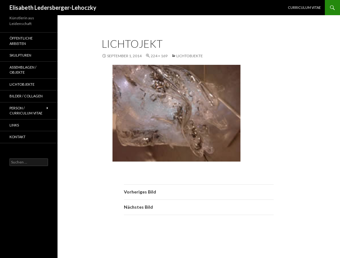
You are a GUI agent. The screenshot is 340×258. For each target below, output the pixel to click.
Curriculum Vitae (304, 7)
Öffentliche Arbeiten (21, 41)
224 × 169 (159, 55)
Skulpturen (20, 55)
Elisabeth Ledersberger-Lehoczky (52, 7)
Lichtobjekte (189, 55)
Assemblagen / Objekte (22, 70)
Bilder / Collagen (26, 96)
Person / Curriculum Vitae (25, 110)
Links (14, 125)
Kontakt (17, 137)
